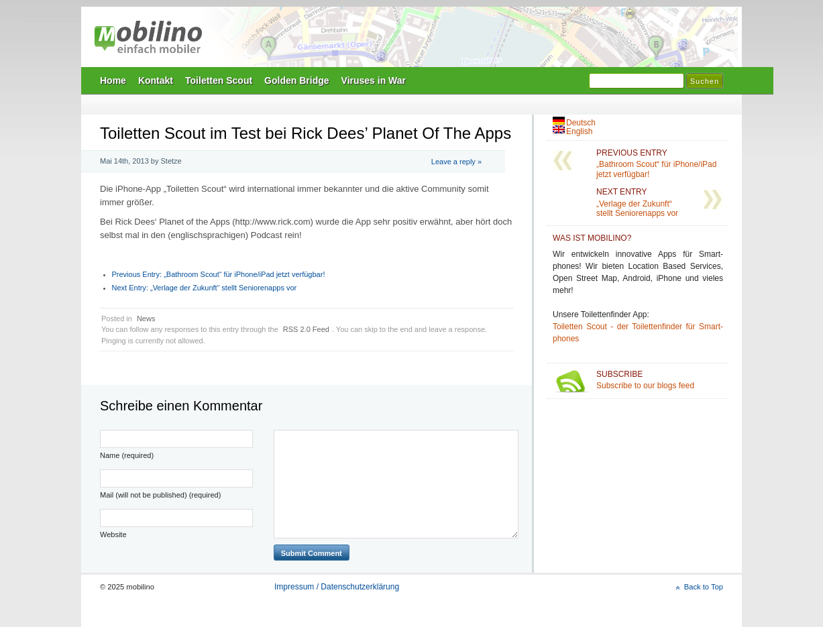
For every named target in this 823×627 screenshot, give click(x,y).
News (146, 319)
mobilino (148, 37)
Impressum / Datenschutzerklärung (336, 586)
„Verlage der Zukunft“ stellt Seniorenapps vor (204, 288)
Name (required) (127, 455)
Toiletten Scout (218, 80)
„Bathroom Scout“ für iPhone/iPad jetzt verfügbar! (218, 274)
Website (113, 534)
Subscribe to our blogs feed (659, 379)
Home (113, 80)
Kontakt (155, 80)
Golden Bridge (296, 80)
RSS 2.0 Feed (306, 329)
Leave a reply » (456, 162)
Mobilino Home (503, 40)
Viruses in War (373, 80)
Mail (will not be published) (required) (160, 495)
